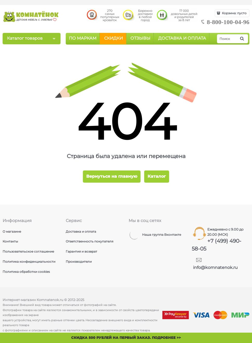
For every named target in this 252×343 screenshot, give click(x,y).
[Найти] (242, 39)
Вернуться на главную (111, 176)
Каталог (157, 176)
